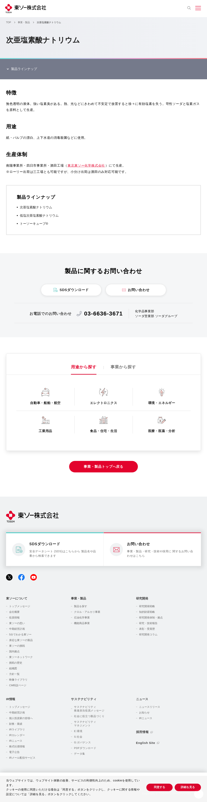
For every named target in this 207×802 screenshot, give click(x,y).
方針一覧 (14, 674)
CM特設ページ (17, 685)
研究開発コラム (148, 634)
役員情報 (14, 617)
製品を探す (80, 606)
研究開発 (142, 598)
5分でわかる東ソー (20, 634)
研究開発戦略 (147, 606)
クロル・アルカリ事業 (87, 611)
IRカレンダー (17, 735)
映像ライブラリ (18, 679)
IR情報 (10, 699)
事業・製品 (78, 598)
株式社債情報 (17, 746)
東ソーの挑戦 (17, 645)
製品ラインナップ (24, 69)
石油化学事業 (82, 617)
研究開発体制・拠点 (151, 617)
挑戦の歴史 (15, 662)
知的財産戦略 (147, 611)
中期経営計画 (17, 628)
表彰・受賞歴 (147, 628)
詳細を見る (188, 787)
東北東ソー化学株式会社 (86, 165)
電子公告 (14, 752)
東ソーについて (16, 598)
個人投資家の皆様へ (21, 718)
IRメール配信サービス (22, 757)
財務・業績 (15, 723)
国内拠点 (14, 651)
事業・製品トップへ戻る (103, 467)
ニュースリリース (149, 706)
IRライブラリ (17, 729)
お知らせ (144, 712)
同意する (159, 787)
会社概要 (14, 611)
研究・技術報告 (148, 623)
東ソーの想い (17, 623)
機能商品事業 (82, 623)
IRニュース (15, 740)
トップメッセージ (19, 606)
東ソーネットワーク (21, 657)
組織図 (13, 668)
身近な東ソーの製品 (21, 640)
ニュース (142, 699)
